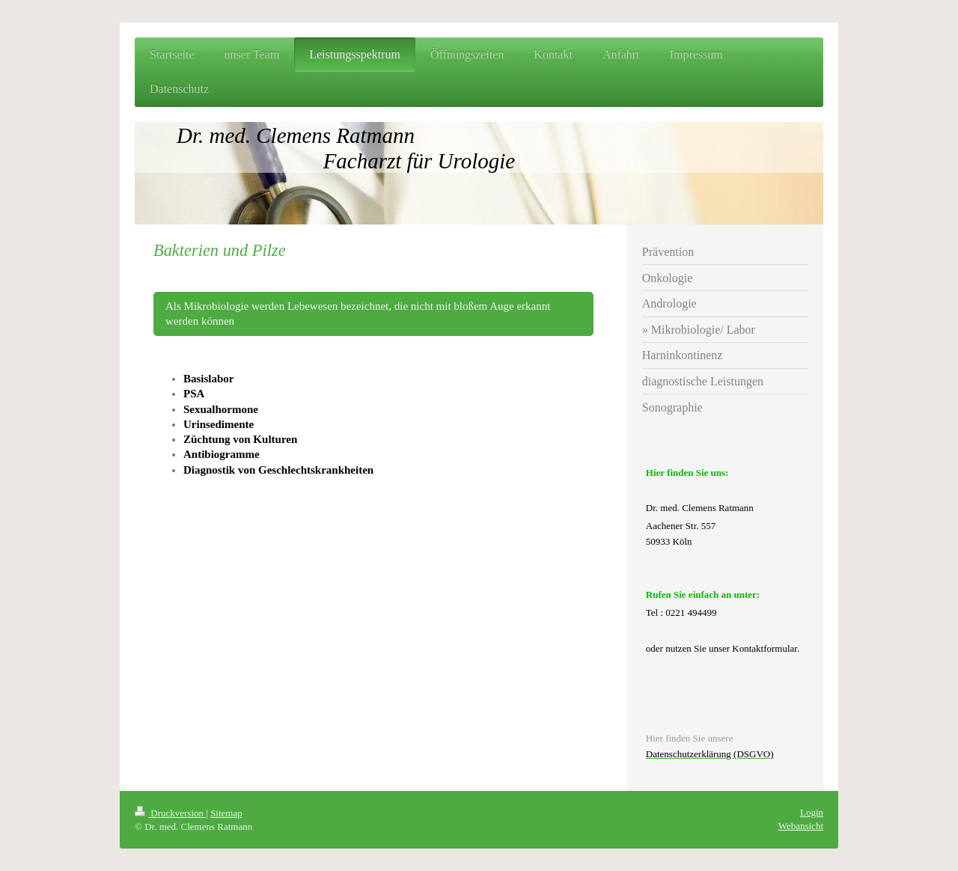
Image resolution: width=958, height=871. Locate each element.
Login (811, 812)
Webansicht (800, 825)
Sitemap (226, 813)
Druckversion (170, 813)
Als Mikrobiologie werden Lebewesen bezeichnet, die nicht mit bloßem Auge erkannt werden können (357, 313)
